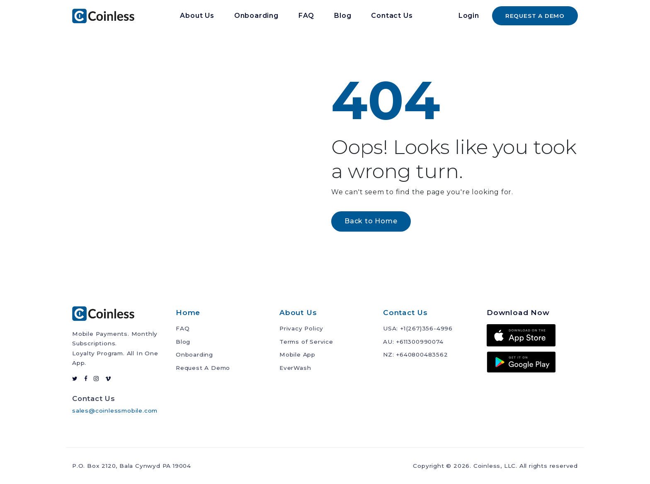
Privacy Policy (301, 328)
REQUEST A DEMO (535, 15)
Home (188, 312)
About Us (197, 16)
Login (468, 16)
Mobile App (297, 354)
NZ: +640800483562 (415, 354)
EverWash (295, 367)
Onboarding (256, 16)
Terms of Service (306, 341)
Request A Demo (203, 367)
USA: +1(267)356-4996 (418, 328)
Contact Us (391, 16)
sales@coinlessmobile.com (115, 410)
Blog (342, 16)
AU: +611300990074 (413, 341)
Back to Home (371, 221)
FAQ (306, 16)
